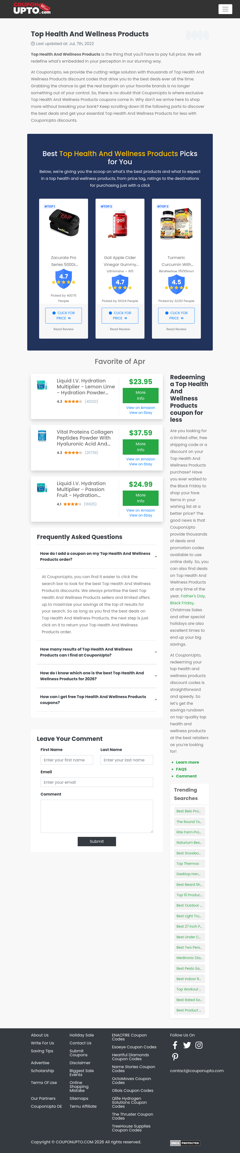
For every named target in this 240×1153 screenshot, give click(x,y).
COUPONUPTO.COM (74, 1142)
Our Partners (43, 1098)
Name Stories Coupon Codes (133, 1069)
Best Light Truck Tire (193, 916)
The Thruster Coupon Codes (132, 1116)
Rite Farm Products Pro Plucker (203, 832)
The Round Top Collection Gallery (205, 821)
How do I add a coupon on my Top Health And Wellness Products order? (95, 556)
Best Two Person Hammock (200, 947)
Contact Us (80, 1043)
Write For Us (42, 1043)
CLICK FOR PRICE (63, 315)
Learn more (187, 762)
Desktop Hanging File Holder (201, 873)
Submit (97, 841)
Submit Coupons (78, 1053)
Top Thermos (188, 863)
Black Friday (182, 603)
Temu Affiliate (83, 1106)
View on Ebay (140, 412)
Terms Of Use (44, 1082)
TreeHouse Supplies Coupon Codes (131, 1128)
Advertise (40, 1063)
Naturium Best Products (197, 842)
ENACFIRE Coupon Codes (129, 1037)
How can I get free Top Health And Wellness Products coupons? (93, 700)
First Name (52, 750)
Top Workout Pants (193, 989)
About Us (39, 1035)
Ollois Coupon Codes (132, 1090)
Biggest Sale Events (82, 1073)
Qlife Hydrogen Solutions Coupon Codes (129, 1102)
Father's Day (193, 596)
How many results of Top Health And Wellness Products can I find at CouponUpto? (86, 652)
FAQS (181, 769)
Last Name (111, 750)
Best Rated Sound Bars (196, 999)
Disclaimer (80, 1063)
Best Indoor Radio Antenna (199, 978)
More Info (141, 395)
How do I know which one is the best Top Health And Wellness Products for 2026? (92, 676)
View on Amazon (140, 407)
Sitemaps (79, 1098)
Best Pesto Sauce (191, 968)
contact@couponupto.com (197, 1071)
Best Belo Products (192, 811)
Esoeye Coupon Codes (134, 1047)
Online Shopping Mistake (79, 1086)
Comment (51, 794)
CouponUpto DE (46, 1106)
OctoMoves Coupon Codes (131, 1080)
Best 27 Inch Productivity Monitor (204, 926)
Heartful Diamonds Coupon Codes (130, 1057)
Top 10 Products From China (200, 895)
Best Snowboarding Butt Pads (202, 853)
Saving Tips (42, 1051)
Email (46, 772)
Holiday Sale (82, 1035)
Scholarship (42, 1071)
